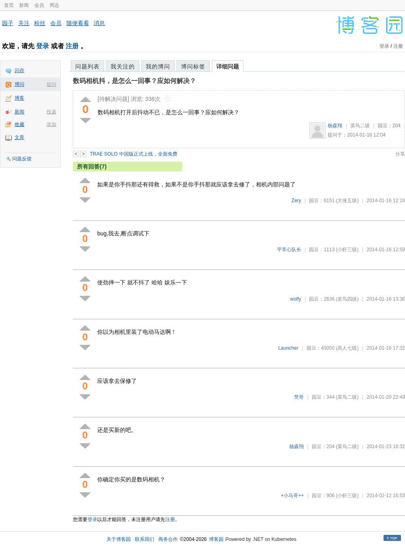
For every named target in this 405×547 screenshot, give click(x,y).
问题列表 (87, 66)
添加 (51, 124)
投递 (51, 112)
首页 (9, 5)
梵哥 (299, 397)
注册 (72, 46)
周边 (54, 5)
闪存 (19, 70)
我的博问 (158, 66)
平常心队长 (289, 249)
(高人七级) (347, 348)
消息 (99, 23)
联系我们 (144, 539)
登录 (42, 46)
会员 (39, 5)
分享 (400, 154)
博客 (19, 98)
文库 (19, 137)
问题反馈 (22, 159)
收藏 (19, 124)
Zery (296, 200)
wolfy (295, 299)
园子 (7, 23)
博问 (19, 84)
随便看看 (77, 23)
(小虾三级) (347, 249)
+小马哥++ (292, 495)
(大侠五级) (347, 200)
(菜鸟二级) (347, 397)
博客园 (216, 539)
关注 (24, 23)
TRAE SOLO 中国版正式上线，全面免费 (133, 154)
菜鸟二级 (360, 125)
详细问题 (227, 66)
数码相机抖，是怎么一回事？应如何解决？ (134, 80)
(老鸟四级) (347, 299)
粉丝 (39, 23)
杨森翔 (335, 125)
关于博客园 (119, 539)
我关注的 (123, 66)
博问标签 (193, 66)
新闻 (24, 5)
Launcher (288, 348)
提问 (51, 84)
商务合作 (168, 539)
